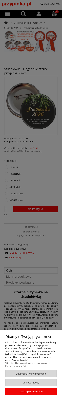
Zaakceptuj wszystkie (31, 391)
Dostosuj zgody (31, 382)
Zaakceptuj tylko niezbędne (31, 373)
